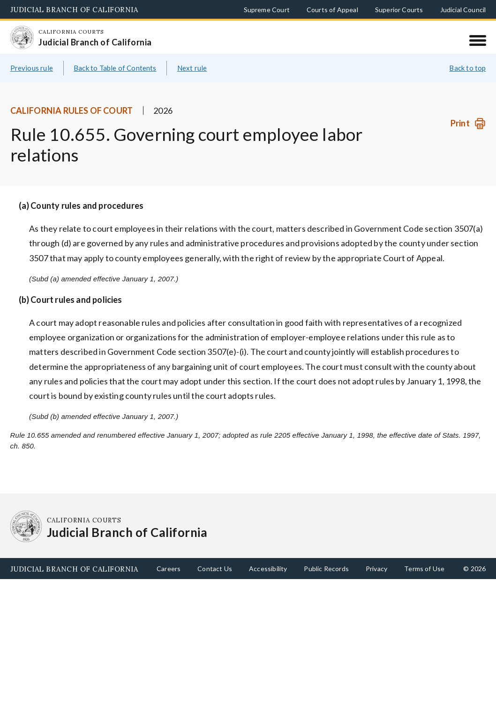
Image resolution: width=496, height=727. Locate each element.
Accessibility (268, 579)
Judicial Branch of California (74, 9)
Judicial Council (463, 10)
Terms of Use (424, 579)
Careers (168, 579)
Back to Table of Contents (115, 78)
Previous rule (31, 78)
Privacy (376, 579)
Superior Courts (399, 10)
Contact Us (214, 579)
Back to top (467, 78)
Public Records (326, 579)
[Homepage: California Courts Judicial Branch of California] (26, 42)
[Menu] (477, 40)
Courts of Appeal (332, 10)
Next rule (192, 78)
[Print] (468, 134)
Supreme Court (267, 10)
